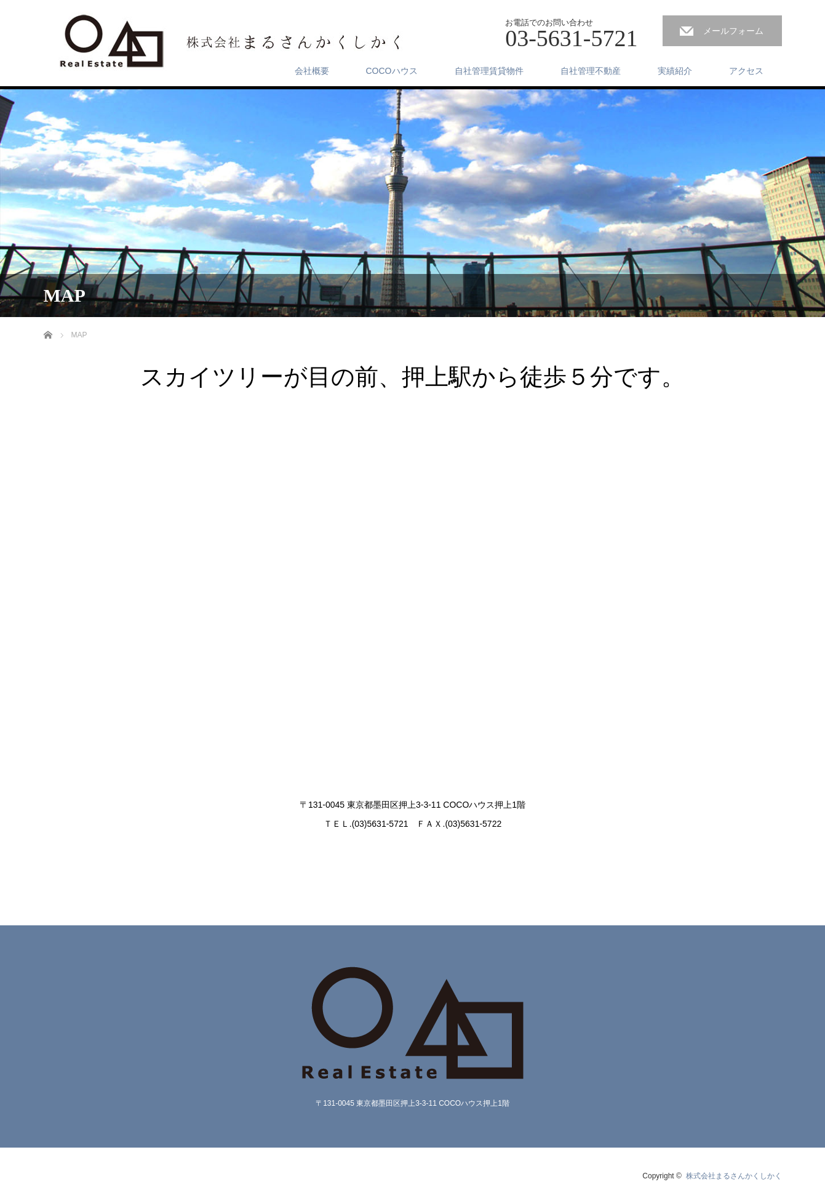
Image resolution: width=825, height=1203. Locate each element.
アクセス (746, 71)
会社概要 (312, 71)
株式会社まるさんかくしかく (734, 1176)
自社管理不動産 (590, 71)
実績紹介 (675, 71)
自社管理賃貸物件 (489, 71)
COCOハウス (392, 71)
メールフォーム (733, 31)
